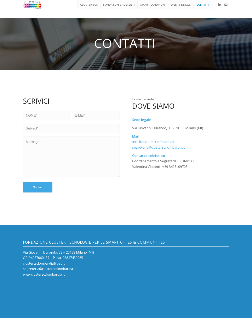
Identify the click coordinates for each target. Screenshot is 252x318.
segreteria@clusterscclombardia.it (158, 149)
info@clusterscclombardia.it (153, 143)
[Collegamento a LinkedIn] (220, 4)
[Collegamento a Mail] (226, 4)
